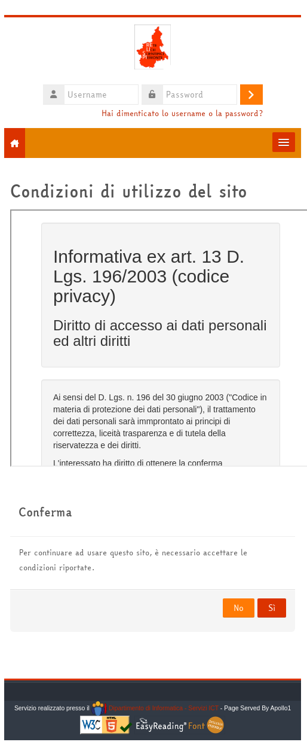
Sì (271, 608)
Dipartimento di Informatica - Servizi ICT (154, 708)
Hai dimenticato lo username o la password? (181, 113)
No (239, 608)
